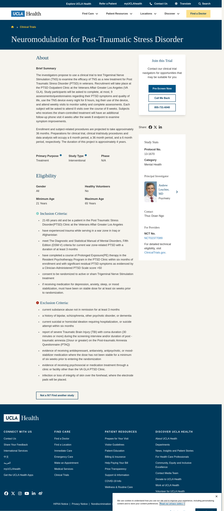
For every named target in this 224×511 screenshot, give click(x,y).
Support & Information (117, 475)
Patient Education (114, 450)
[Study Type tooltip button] (86, 155)
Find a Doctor (198, 13)
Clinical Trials (28, 27)
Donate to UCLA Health (168, 479)
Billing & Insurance (115, 456)
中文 (6, 456)
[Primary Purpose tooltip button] (61, 155)
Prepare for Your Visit (116, 438)
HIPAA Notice (60, 504)
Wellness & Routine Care (119, 487)
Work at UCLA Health (167, 485)
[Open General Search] (204, 4)
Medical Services (63, 469)
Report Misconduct (124, 504)
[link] (150, 127)
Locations (146, 13)
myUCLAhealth (133, 3)
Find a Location (62, 444)
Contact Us (160, 3)
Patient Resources (117, 13)
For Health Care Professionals (172, 456)
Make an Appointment (66, 463)
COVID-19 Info (113, 481)
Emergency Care (63, 456)
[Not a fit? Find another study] (57, 395)
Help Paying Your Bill (116, 463)
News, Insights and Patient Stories (174, 450)
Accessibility (145, 504)
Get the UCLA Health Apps (18, 475)
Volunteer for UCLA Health (170, 491)
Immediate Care (63, 450)
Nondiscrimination (101, 504)
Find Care (88, 13)
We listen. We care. (166, 504)
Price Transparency (115, 469)
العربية (7, 463)
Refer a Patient (108, 3)
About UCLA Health (166, 438)
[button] (79, 3)
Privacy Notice (80, 504)
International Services (16, 450)
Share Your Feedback (16, 444)
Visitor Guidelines (114, 444)
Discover (170, 13)
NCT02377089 (153, 238)
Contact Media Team (167, 473)
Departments (163, 444)
